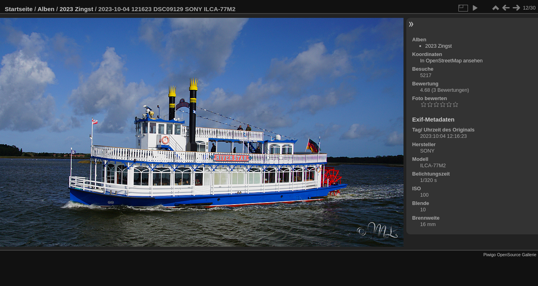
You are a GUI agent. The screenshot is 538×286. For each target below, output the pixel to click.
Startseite (19, 9)
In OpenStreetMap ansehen (451, 61)
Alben (46, 9)
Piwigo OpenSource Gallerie (509, 254)
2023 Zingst (77, 9)
